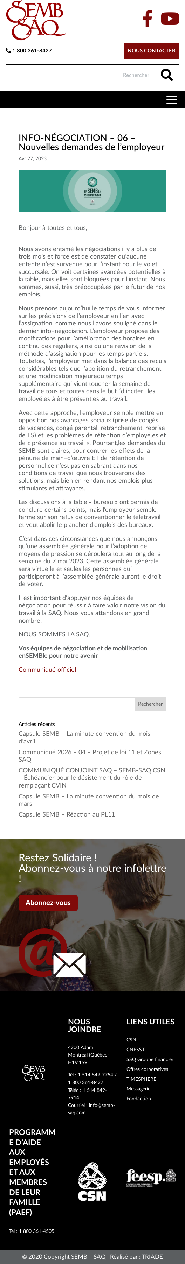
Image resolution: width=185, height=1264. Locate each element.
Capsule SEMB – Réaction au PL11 (67, 815)
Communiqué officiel (47, 670)
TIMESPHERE (141, 1079)
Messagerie (138, 1089)
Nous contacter (152, 51)
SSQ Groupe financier (149, 1059)
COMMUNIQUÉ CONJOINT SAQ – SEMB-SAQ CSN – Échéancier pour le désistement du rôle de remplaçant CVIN (92, 778)
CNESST (135, 1049)
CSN (131, 1040)
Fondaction (138, 1098)
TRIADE (152, 1257)
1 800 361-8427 (29, 51)
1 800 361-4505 (36, 1231)
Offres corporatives (147, 1069)
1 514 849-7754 (95, 1075)
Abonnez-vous (48, 902)
